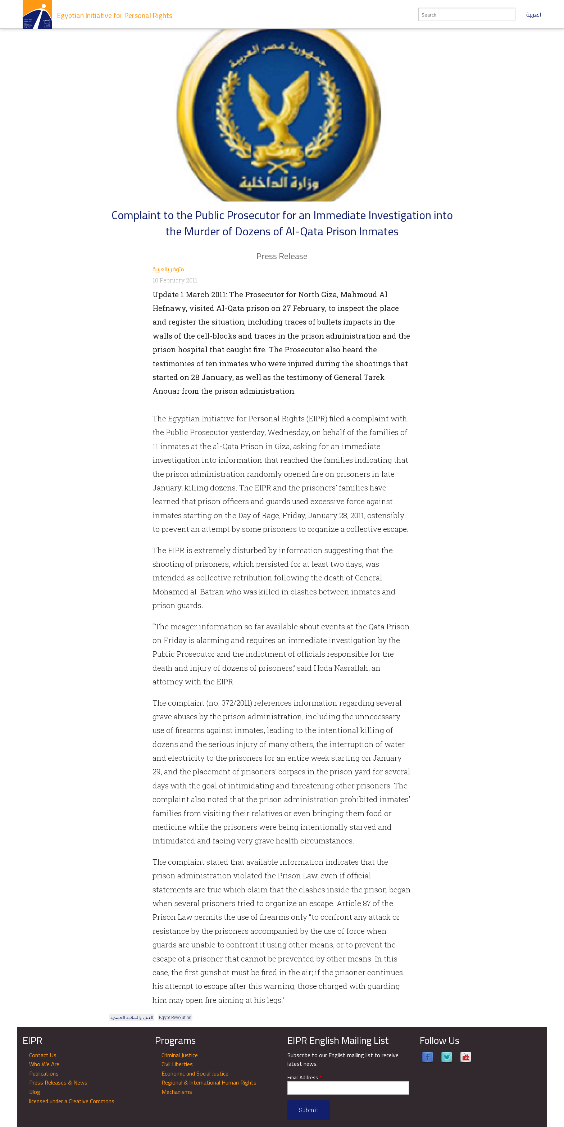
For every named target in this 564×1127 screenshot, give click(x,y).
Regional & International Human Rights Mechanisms (209, 1087)
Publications (44, 1073)
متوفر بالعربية (168, 269)
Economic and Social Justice (195, 1073)
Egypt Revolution (175, 1017)
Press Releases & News (58, 1082)
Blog (34, 1091)
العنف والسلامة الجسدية (131, 1017)
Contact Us (42, 1055)
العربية (533, 14)
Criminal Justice (180, 1055)
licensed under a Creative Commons (71, 1101)
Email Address (304, 1077)
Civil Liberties (177, 1064)
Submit (308, 1110)
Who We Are (44, 1064)
